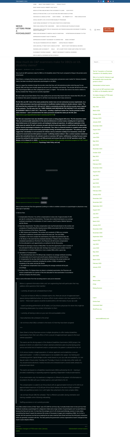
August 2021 (96, 210)
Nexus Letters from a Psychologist (23, 30)
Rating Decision (97, 288)
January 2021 (97, 225)
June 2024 (96, 137)
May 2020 (96, 252)
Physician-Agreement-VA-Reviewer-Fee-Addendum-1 (28, 198)
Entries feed (96, 301)
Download (44, 198)
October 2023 (97, 152)
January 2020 (97, 267)
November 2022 (97, 168)
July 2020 (96, 244)
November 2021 (97, 202)
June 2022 (96, 179)
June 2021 (96, 217)
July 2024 (96, 133)
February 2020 (97, 263)
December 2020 (97, 229)
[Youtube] (108, 1)
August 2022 (96, 171)
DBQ (94, 276)
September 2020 (98, 236)
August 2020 (96, 240)
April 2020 (96, 255)
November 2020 (97, 233)
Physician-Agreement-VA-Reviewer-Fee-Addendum (28, 202)
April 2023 (96, 160)
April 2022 (96, 183)
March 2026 (96, 110)
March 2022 (96, 187)
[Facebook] (98, 1)
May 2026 (96, 107)
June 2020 (96, 248)
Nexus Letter (40, 69)
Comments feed (97, 305)
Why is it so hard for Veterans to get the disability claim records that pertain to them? (103, 79)
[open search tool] (90, 30)
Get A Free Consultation (108, 29)
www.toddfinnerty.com (102, 318)
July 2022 (96, 175)
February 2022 (97, 191)
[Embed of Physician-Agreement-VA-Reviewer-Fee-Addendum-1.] (51, 170)
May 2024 (96, 141)
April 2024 (96, 145)
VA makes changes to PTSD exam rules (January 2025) (103, 96)
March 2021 (96, 221)
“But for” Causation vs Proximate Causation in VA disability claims (102, 72)
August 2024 (96, 129)
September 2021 (98, 206)
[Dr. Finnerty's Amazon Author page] (113, 1)
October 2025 (97, 114)
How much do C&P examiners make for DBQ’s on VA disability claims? (103, 90)
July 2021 (96, 214)
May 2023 (96, 156)
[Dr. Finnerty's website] (111, 1)
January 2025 (97, 122)
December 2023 (97, 149)
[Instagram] (106, 1)
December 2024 (97, 126)
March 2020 (96, 259)
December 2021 (97, 198)
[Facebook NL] (101, 1)
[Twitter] (103, 1)
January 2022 (97, 194)
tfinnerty (19, 69)
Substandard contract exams (101, 85)
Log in (94, 297)
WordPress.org (97, 309)
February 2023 (97, 164)
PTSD (94, 284)
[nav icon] (97, 30)
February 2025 (97, 118)
